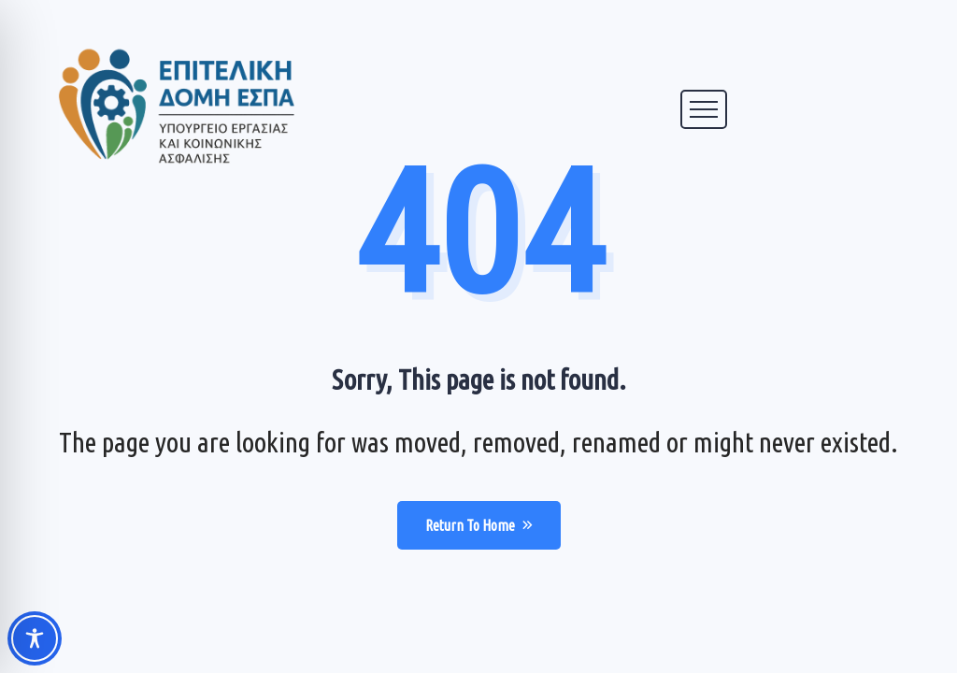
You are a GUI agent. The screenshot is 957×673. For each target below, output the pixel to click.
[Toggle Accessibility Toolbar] (34, 638)
